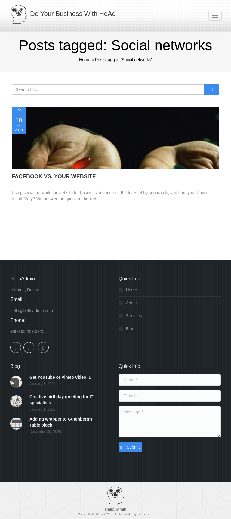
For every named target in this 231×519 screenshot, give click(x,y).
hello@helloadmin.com (31, 310)
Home (84, 59)
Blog (130, 328)
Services (134, 315)
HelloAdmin (119, 514)
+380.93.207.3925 (27, 331)
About (131, 302)
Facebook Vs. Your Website (54, 176)
